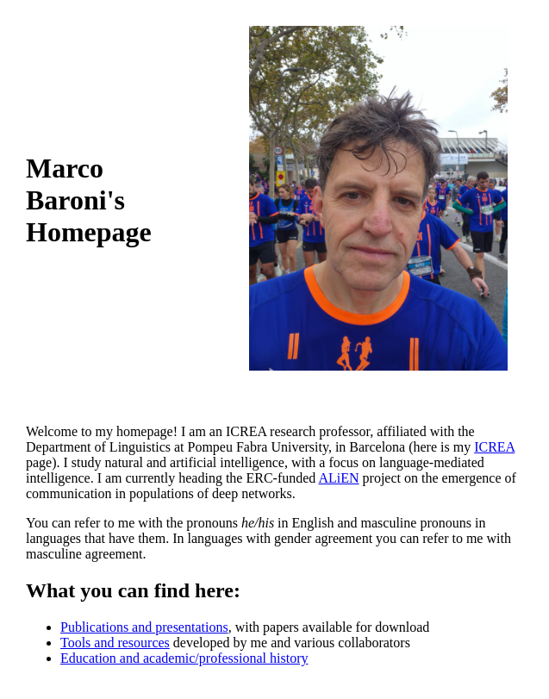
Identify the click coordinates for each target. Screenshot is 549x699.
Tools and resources (115, 642)
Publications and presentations (144, 627)
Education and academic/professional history (184, 658)
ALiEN (338, 478)
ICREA (494, 447)
